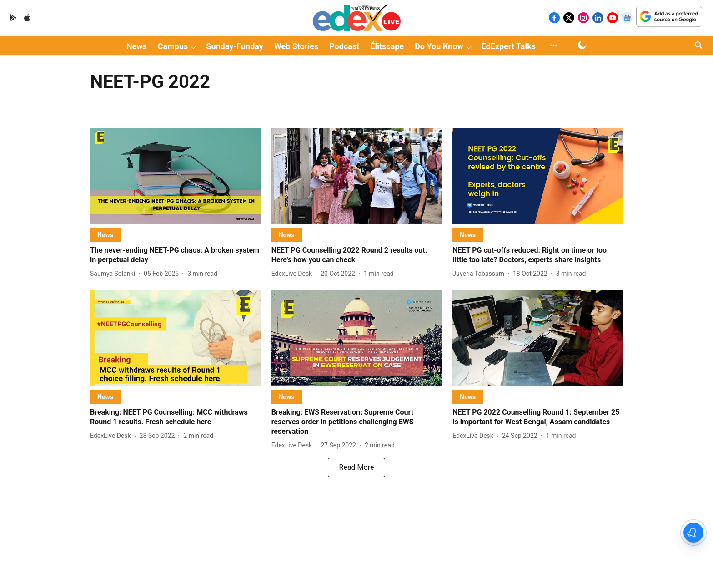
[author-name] (114, 274)
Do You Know (439, 46)
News (136, 46)
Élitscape (387, 46)
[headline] (175, 255)
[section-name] (105, 234)
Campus (173, 46)
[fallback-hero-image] (175, 176)
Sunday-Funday (234, 46)
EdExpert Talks (509, 46)
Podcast (344, 46)
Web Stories (296, 46)
